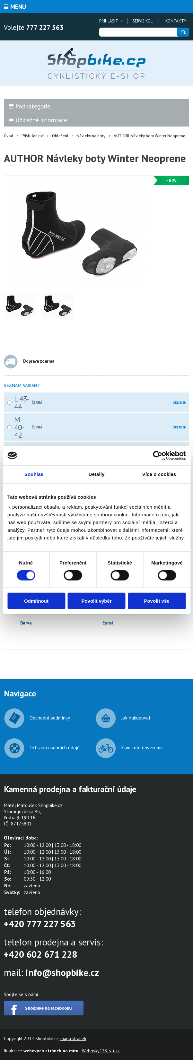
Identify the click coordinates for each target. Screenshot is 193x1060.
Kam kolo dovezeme (142, 748)
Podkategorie (32, 106)
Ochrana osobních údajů (55, 748)
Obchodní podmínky (50, 718)
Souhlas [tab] (33, 474)
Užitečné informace (41, 120)
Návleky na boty (90, 136)
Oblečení (60, 136)
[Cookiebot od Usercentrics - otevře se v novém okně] (157, 455)
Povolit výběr (96, 601)
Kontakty (175, 21)
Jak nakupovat (136, 718)
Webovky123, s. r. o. (101, 1051)
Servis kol (143, 21)
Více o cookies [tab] (159, 474)
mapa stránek (73, 1038)
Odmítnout (36, 601)
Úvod (8, 136)
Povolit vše (156, 601)
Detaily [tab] (97, 474)
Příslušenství (33, 136)
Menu (18, 7)
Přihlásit (108, 21)
